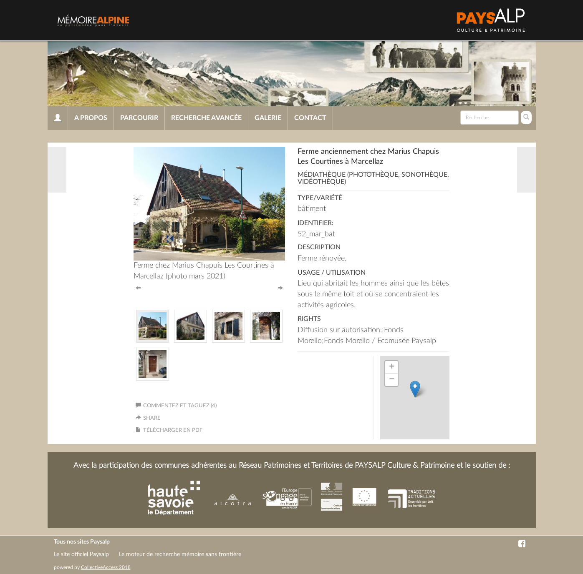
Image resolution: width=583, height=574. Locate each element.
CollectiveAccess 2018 (106, 567)
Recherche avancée (206, 118)
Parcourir (139, 118)
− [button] (391, 379)
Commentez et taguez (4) (176, 406)
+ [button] (391, 367)
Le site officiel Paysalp (81, 554)
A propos (90, 118)
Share (152, 418)
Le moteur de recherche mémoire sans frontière (180, 554)
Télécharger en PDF (172, 430)
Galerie (268, 118)
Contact (310, 118)
